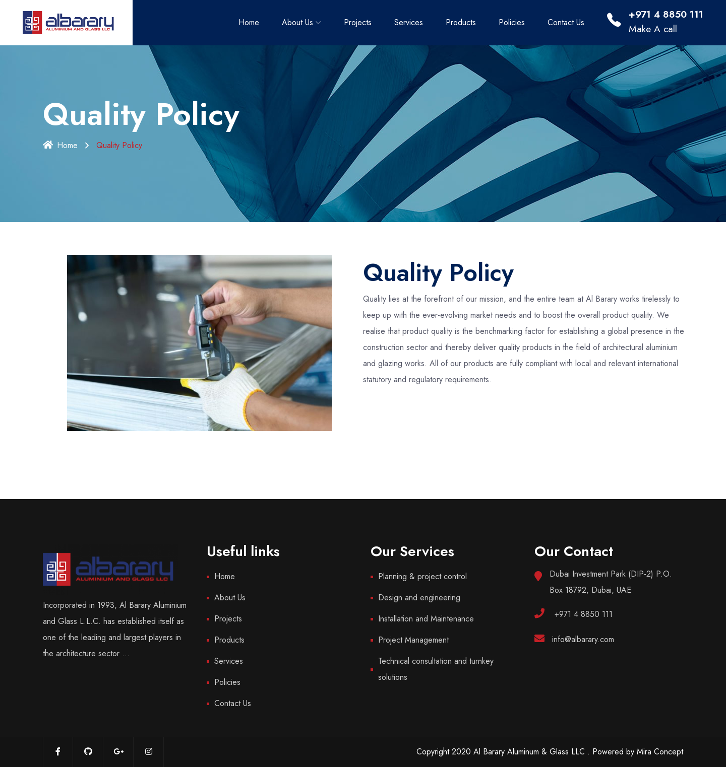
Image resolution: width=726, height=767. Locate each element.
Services (408, 22)
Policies (512, 22)
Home (248, 22)
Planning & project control (422, 576)
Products (461, 22)
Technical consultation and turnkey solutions (436, 669)
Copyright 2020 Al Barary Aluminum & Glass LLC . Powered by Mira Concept (549, 751)
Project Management (413, 640)
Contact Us (566, 22)
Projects (358, 22)
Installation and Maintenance (426, 618)
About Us (297, 22)
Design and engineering (419, 597)
